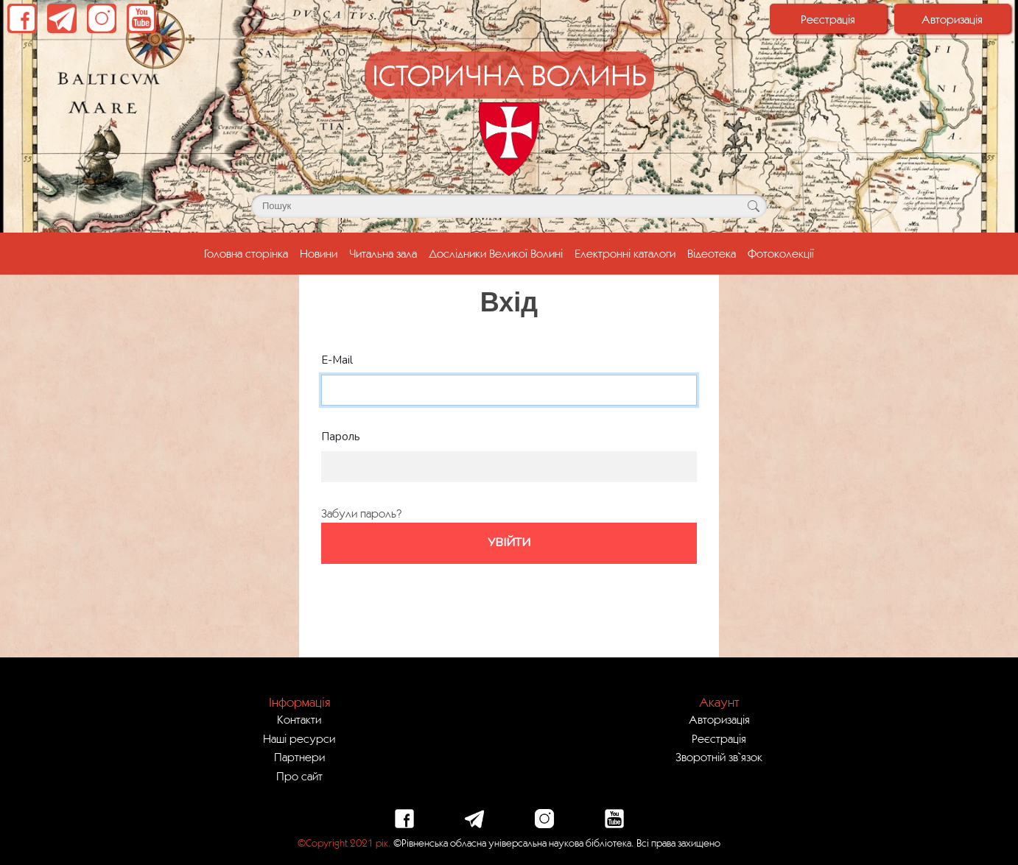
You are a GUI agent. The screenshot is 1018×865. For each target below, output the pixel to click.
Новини (318, 253)
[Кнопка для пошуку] (753, 206)
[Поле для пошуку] (509, 206)
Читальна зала (383, 253)
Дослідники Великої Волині (496, 253)
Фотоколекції (781, 253)
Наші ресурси (299, 738)
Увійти (509, 542)
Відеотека (711, 253)
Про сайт (299, 776)
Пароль (340, 436)
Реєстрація (828, 19)
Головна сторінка (249, 252)
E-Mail (337, 360)
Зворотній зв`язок (718, 756)
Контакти (299, 719)
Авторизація (952, 19)
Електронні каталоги (625, 253)
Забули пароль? (361, 513)
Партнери (299, 756)
